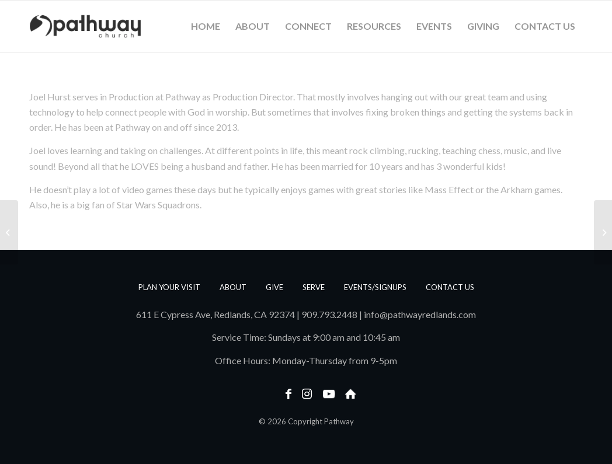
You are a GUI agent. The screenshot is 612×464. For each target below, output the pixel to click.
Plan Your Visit (169, 287)
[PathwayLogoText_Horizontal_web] (85, 26)
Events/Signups (375, 287)
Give (274, 287)
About (233, 287)
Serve (313, 287)
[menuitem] (205, 26)
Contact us (450, 287)
